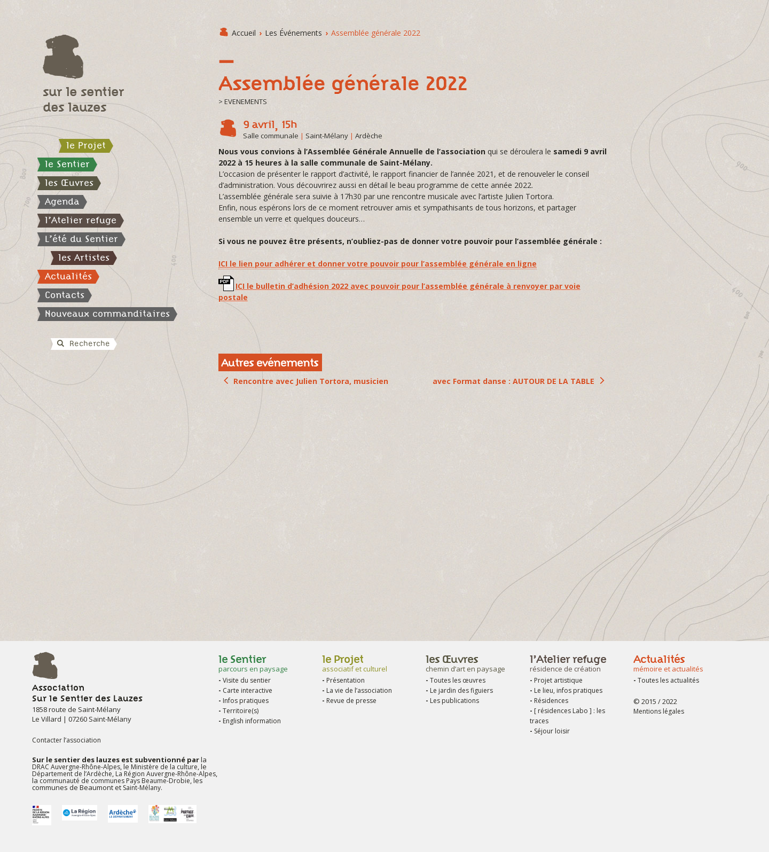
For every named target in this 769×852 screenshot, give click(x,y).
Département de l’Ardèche (72, 773)
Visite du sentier (247, 680)
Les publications (454, 700)
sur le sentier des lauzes (83, 99)
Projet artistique (558, 680)
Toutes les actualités (668, 680)
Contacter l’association (66, 740)
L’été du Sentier (81, 239)
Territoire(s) (240, 710)
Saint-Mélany (142, 787)
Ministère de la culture (164, 766)
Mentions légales (658, 711)
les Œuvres (69, 183)
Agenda (62, 201)
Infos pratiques (246, 700)
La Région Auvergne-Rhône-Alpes (165, 773)
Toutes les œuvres (457, 680)
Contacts (64, 295)
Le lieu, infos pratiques (568, 690)
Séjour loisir (552, 731)
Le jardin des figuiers (461, 690)
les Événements (293, 33)
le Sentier (67, 164)
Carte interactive (247, 690)
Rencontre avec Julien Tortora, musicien (310, 381)
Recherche (82, 343)
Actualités (68, 276)
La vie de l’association (359, 690)
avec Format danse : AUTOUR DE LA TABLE (513, 381)
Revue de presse (351, 700)
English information (252, 720)
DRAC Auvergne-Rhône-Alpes (76, 766)
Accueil (244, 33)
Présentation (345, 680)
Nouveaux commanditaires (107, 313)
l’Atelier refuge (80, 220)
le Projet (86, 145)
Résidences (551, 700)
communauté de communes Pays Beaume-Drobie (115, 780)
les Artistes (83, 257)
